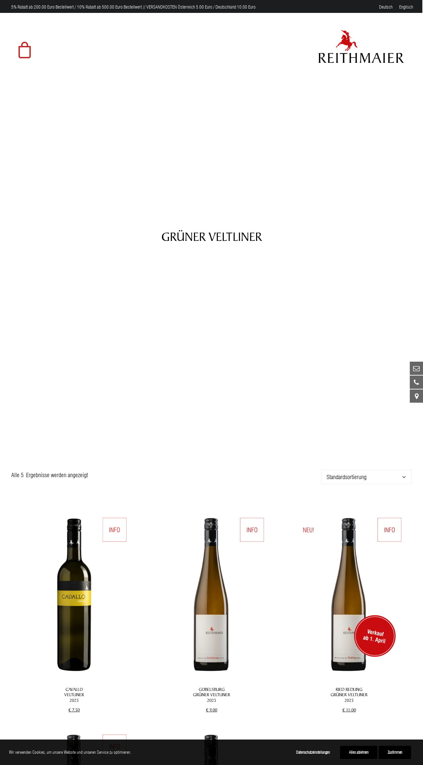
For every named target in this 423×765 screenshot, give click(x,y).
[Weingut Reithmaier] (361, 46)
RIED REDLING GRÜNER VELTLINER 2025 (348, 384)
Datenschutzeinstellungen (313, 752)
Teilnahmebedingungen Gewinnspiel (278, 724)
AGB (245, 703)
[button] (74, 284)
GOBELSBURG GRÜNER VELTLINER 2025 (211, 384)
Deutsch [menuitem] (386, 7)
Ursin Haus (144, 730)
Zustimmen (395, 752)
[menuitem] (386, 7)
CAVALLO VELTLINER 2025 (74, 384)
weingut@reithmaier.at (35, 724)
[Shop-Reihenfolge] (366, 166)
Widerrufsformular (259, 713)
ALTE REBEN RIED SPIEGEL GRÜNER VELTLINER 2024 (211, 600)
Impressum (252, 682)
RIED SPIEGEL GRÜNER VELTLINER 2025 (74, 600)
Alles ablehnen (358, 752)
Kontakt (248, 734)
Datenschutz (253, 692)
